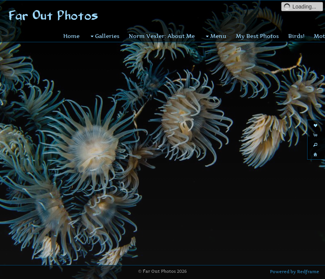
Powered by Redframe (294, 271)
